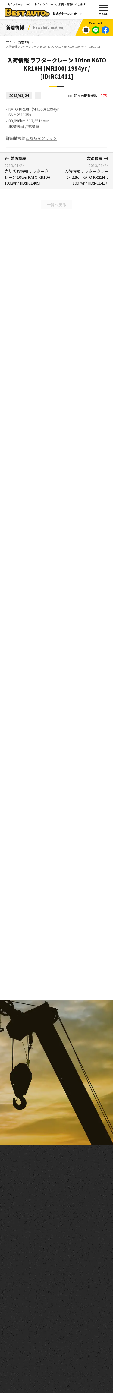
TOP (8, 42)
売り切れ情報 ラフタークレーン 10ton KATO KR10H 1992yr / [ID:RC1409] (28, 171)
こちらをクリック (41, 141)
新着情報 (23, 42)
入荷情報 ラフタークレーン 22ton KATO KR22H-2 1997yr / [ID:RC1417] (85, 171)
